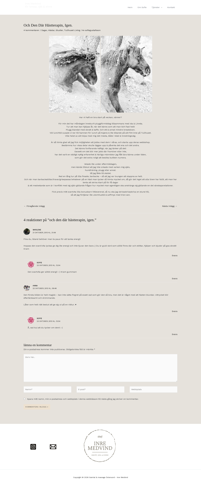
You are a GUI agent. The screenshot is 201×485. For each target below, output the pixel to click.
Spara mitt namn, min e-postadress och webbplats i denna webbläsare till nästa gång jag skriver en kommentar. (83, 399)
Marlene (37, 230)
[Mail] (53, 446)
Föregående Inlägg (34, 206)
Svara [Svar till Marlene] (174, 255)
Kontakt (171, 7)
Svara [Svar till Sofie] (174, 278)
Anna (35, 286)
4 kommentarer (31, 30)
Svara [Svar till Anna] (174, 311)
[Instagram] (33, 446)
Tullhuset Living (72, 30)
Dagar (44, 30)
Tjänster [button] (157, 7)
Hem (133, 7)
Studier (59, 30)
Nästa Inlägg (169, 206)
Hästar (51, 30)
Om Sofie (144, 7)
